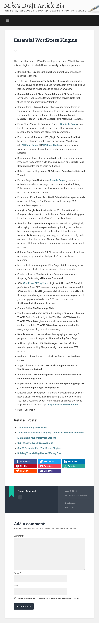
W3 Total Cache (30, 145)
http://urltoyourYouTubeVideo (63, 404)
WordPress (70, 495)
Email (17, 586)
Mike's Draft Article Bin (34, 4)
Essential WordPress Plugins (45, 40)
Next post (69, 507)
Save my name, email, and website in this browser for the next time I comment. (49, 599)
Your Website (81, 495)
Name (17, 573)
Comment (19, 536)
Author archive (20, 496)
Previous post (71, 503)
